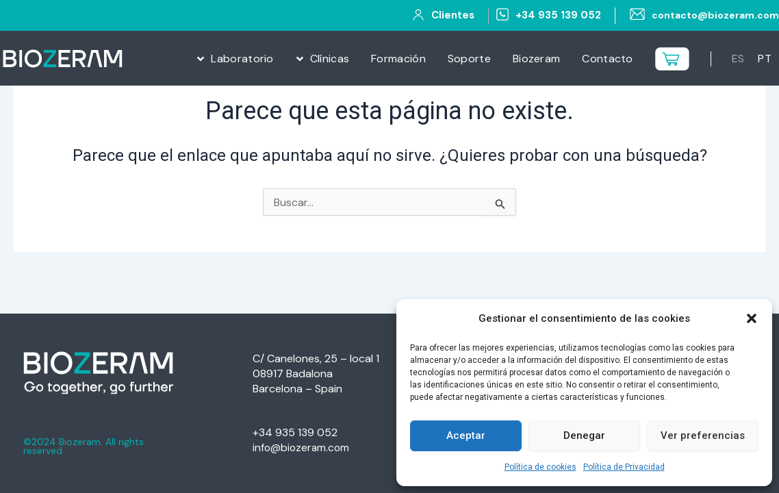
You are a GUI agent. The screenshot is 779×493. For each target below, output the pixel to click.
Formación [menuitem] (398, 58)
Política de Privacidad (624, 467)
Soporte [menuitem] (469, 58)
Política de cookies (540, 467)
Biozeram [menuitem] (536, 58)
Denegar (584, 435)
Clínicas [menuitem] (329, 58)
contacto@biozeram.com (712, 15)
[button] (751, 318)
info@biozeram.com (302, 447)
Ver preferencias (703, 435)
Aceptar (465, 435)
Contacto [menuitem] (607, 58)
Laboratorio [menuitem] (242, 58)
